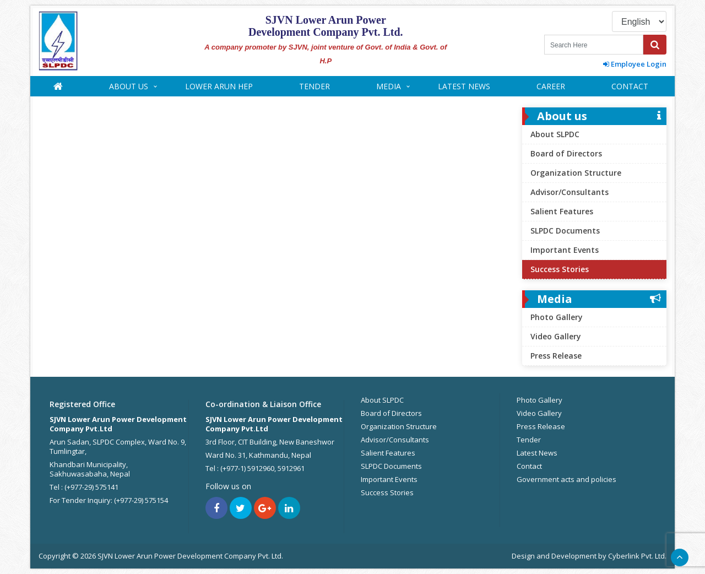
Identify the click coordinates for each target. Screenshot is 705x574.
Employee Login (634, 64)
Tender (314, 86)
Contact (629, 86)
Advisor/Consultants (569, 192)
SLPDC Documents (565, 230)
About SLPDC (554, 134)
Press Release (556, 355)
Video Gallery (555, 336)
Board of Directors (566, 153)
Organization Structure (575, 172)
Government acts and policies (566, 479)
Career (550, 86)
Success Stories (559, 269)
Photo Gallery (556, 317)
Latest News (464, 86)
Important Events (564, 250)
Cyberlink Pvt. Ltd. (637, 556)
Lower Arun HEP (219, 86)
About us (128, 86)
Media (388, 86)
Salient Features (561, 211)
